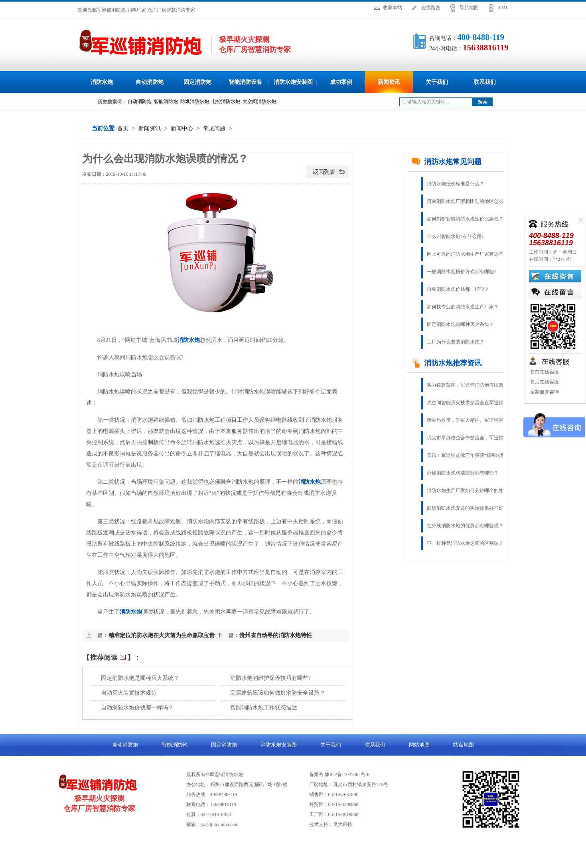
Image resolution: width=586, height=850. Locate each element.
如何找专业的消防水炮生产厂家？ (463, 307)
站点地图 (463, 745)
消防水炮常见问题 (446, 162)
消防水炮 (102, 82)
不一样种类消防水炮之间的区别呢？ (465, 543)
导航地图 (469, 7)
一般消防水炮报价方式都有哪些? (461, 271)
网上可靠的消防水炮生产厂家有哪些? (466, 254)
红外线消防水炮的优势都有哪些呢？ (465, 525)
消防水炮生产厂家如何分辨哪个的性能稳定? (471, 490)
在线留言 (430, 7)
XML (503, 7)
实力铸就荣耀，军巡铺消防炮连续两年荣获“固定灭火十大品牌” (471, 385)
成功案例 (341, 82)
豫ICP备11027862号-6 (347, 774)
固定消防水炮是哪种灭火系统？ (140, 678)
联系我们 (485, 82)
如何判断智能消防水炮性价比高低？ (465, 219)
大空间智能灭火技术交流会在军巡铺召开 (470, 402)
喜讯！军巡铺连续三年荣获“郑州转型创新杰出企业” (471, 455)
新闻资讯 (389, 82)
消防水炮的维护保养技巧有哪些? (270, 678)
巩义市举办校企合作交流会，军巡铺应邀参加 (471, 438)
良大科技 (342, 824)
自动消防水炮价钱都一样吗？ (137, 708)
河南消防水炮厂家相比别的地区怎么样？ (470, 201)
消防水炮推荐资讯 (446, 363)
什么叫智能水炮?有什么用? (455, 236)
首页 (122, 128)
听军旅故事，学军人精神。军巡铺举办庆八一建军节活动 (471, 420)
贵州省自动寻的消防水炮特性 (275, 635)
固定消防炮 (197, 82)
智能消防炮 (174, 745)
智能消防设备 (245, 82)
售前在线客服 (544, 372)
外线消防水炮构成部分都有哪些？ (463, 473)
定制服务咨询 (544, 392)
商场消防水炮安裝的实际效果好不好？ (467, 508)
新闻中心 (182, 128)
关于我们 (437, 82)
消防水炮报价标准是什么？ (455, 184)
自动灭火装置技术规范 (129, 693)
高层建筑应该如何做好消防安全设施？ (277, 693)
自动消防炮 (150, 82)
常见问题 (214, 128)
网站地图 (419, 745)
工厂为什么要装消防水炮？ (455, 342)
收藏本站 (392, 7)
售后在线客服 (544, 382)
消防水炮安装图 (293, 82)
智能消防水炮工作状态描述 (263, 708)
